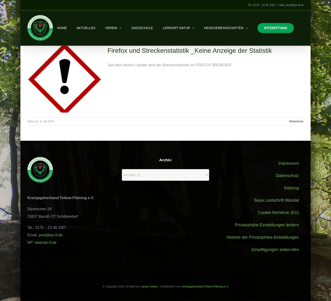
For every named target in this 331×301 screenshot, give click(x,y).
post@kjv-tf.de (51, 235)
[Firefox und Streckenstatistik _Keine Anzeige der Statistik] (64, 79)
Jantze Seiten (149, 286)
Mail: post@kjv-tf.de (291, 5)
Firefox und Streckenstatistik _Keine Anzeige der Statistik (189, 50)
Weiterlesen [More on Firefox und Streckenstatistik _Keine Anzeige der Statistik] (296, 121)
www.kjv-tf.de (45, 242)
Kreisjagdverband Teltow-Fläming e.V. (205, 286)
